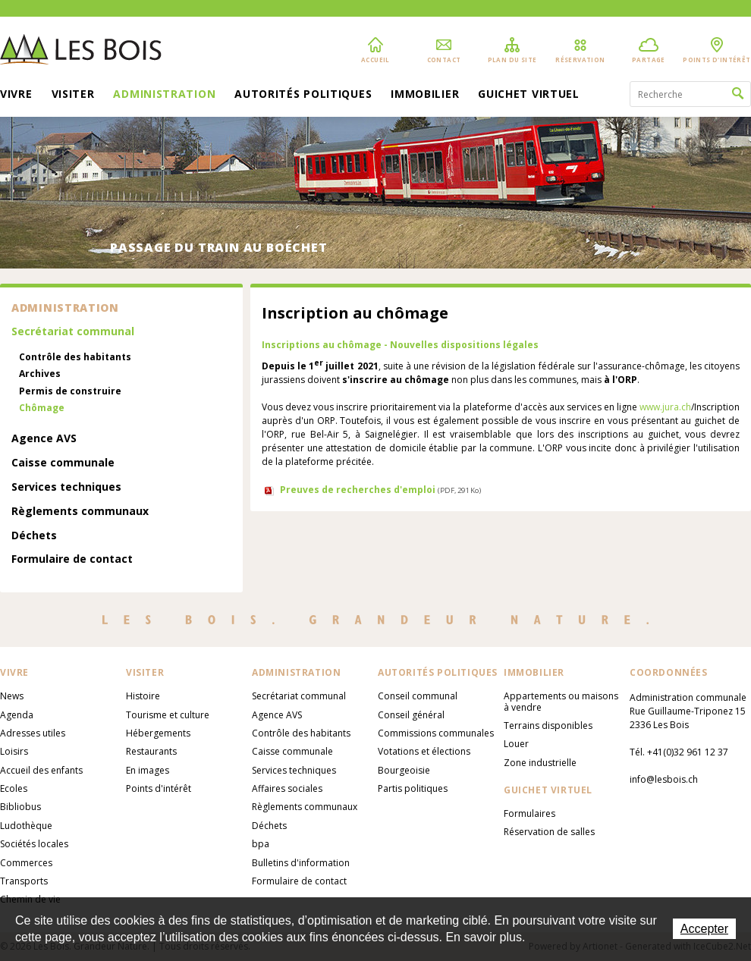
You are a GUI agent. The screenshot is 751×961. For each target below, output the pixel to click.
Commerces (26, 862)
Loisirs (14, 751)
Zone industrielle (540, 762)
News (12, 695)
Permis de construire (70, 391)
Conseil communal (417, 695)
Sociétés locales (34, 843)
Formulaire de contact (72, 559)
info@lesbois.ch (664, 779)
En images (147, 770)
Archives (40, 374)
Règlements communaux (80, 511)
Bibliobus (20, 806)
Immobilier (425, 95)
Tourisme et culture (167, 714)
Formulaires (529, 813)
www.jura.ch (665, 406)
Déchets (34, 535)
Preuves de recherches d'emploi (380, 489)
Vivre (16, 95)
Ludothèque (26, 825)
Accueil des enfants (41, 770)
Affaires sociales (287, 788)
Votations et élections (424, 751)
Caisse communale (63, 463)
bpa (260, 843)
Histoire (143, 695)
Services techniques (66, 487)
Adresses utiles (32, 733)
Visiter (73, 95)
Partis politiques (413, 788)
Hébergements (158, 733)
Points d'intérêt (158, 788)
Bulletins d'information (301, 862)
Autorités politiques (303, 95)
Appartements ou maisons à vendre (561, 701)
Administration (164, 95)
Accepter (704, 928)
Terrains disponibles (548, 725)
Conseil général (411, 714)
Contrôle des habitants (75, 357)
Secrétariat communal (72, 331)
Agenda (16, 714)
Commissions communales (436, 733)
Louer (516, 743)
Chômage (41, 408)
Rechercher (737, 94)
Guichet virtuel (529, 95)
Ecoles (13, 788)
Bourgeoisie (404, 770)
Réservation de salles (549, 831)
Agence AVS (44, 438)
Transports (24, 881)
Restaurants (151, 751)
